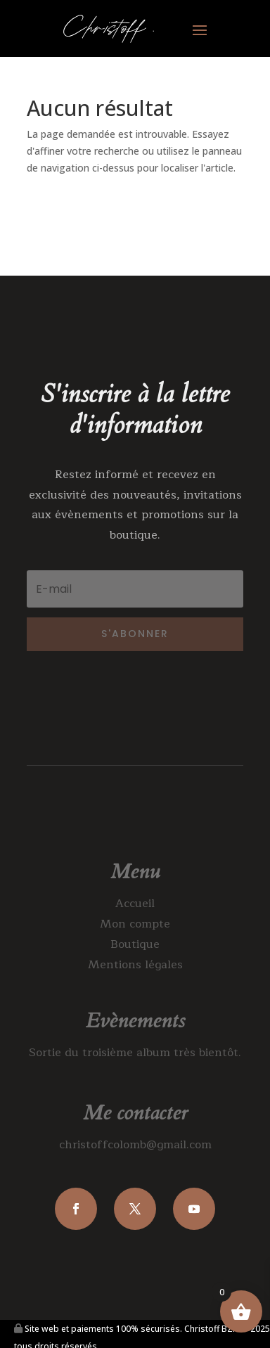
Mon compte (135, 924)
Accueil (135, 903)
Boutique (135, 944)
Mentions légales (135, 965)
